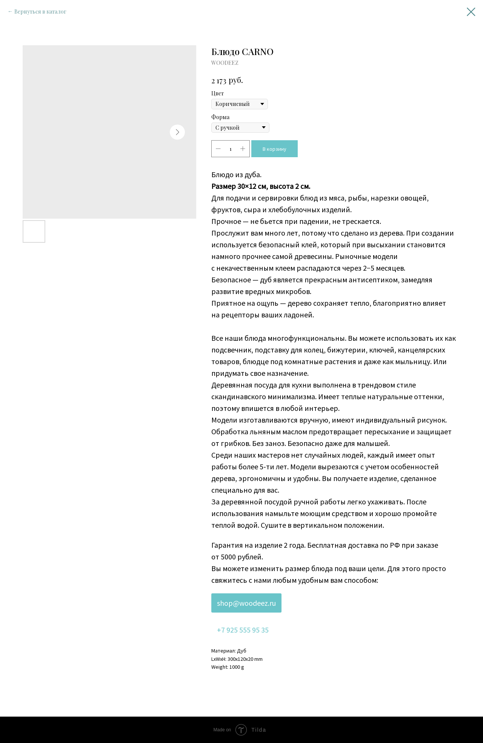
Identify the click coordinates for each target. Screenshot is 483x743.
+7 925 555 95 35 (243, 629)
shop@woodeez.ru (246, 603)
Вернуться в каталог (40, 11)
